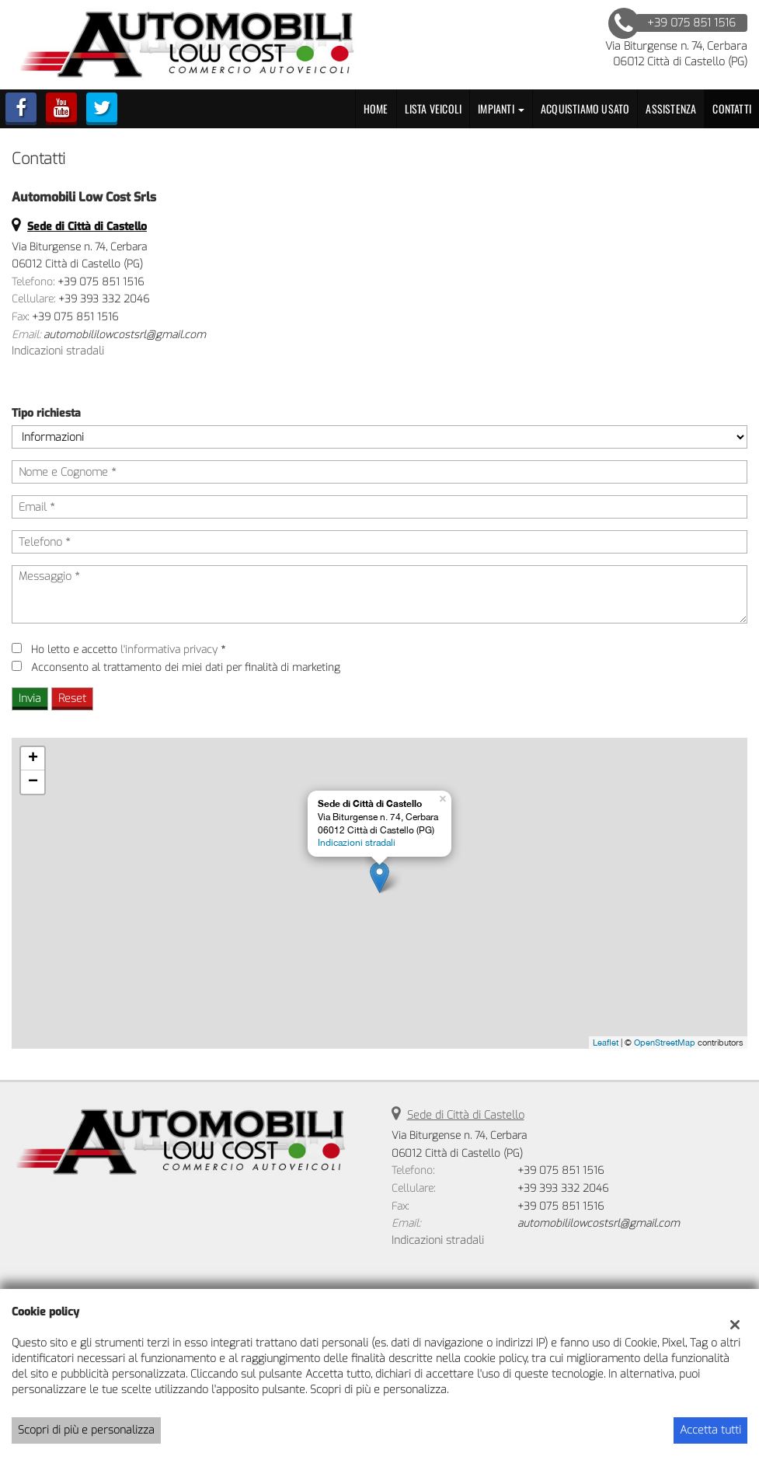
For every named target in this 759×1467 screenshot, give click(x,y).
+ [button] (33, 758)
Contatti (731, 108)
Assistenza (671, 108)
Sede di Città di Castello (465, 1115)
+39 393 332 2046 (103, 299)
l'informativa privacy (169, 649)
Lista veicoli (433, 108)
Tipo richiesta (46, 413)
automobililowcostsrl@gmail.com (125, 334)
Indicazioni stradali (58, 351)
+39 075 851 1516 (100, 281)
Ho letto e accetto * (128, 649)
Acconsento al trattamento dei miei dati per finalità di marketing (185, 667)
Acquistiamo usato (585, 108)
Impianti (501, 108)
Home (376, 108)
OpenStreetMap (664, 1042)
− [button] (33, 782)
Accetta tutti (710, 1430)
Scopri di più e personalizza (86, 1430)
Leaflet (605, 1042)
